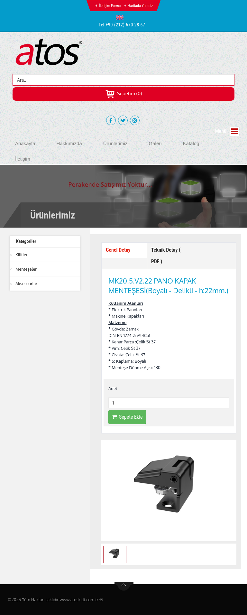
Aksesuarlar (26, 283)
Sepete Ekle (127, 417)
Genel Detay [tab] (118, 250)
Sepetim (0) (123, 93)
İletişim (22, 159)
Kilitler (21, 254)
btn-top (123, 586)
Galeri (155, 143)
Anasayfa (25, 143)
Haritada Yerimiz (140, 6)
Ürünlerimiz (115, 143)
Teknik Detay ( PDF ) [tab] (166, 256)
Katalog (191, 143)
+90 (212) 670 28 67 (125, 24)
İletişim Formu (110, 6)
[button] (121, 17)
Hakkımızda (69, 143)
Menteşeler (26, 269)
